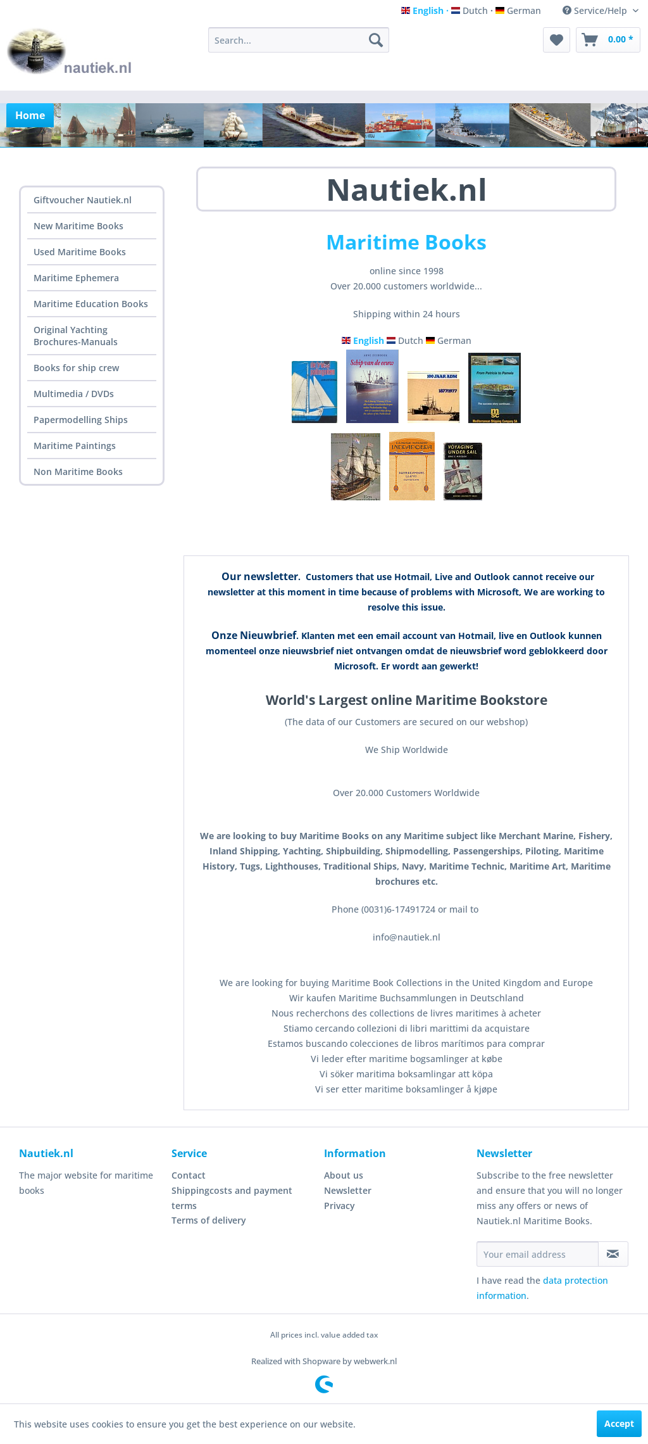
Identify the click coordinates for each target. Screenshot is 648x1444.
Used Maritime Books (80, 252)
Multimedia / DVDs (74, 394)
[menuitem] (299, 40)
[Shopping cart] (608, 40)
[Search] (376, 40)
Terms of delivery (208, 1220)
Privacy (339, 1206)
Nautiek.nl (406, 189)
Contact (188, 1175)
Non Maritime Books (78, 472)
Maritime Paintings (75, 446)
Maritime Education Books (91, 304)
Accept (619, 1423)
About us (343, 1175)
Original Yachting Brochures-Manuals (76, 336)
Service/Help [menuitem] (596, 10)
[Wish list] (556, 40)
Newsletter (347, 1190)
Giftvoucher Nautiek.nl (83, 200)
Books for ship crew (76, 368)
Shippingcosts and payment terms (231, 1198)
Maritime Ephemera (76, 278)
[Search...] (299, 40)
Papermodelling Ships (81, 420)
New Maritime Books (78, 226)
